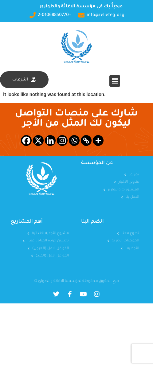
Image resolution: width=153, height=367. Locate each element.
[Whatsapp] (74, 140)
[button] (114, 81)
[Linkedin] (50, 140)
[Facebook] (26, 140)
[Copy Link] (86, 140)
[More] (98, 140)
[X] (38, 140)
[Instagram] (62, 140)
